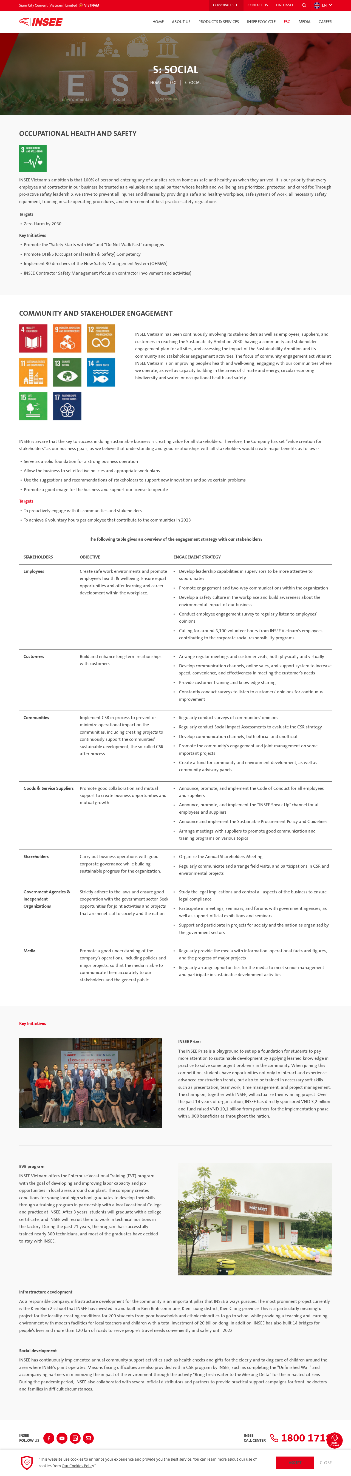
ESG (287, 22)
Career (325, 22)
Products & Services (219, 22)
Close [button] (326, 1463)
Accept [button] (295, 1463)
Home (158, 22)
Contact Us (257, 5)
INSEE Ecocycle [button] (261, 22)
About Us (181, 22)
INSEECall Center (255, 1438)
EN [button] (320, 5)
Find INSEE (285, 5)
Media (304, 22)
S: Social (193, 83)
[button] (304, 5)
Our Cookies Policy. (78, 1466)
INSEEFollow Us (29, 1438)
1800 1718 (301, 1438)
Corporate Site (225, 5)
